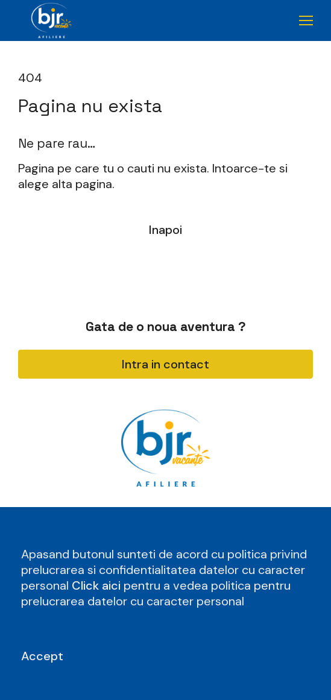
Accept (42, 656)
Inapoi (165, 230)
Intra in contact (165, 364)
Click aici (98, 585)
